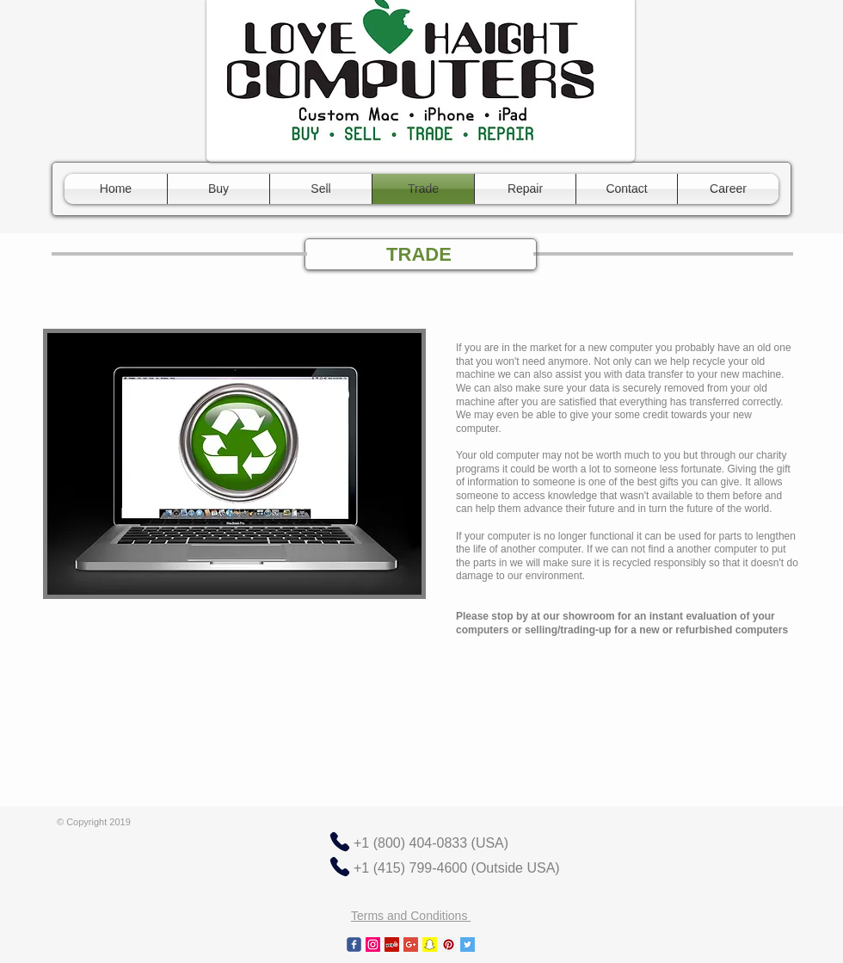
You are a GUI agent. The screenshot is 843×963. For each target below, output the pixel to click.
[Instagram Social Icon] (373, 944)
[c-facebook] (354, 944)
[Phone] (340, 841)
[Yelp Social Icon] (392, 944)
